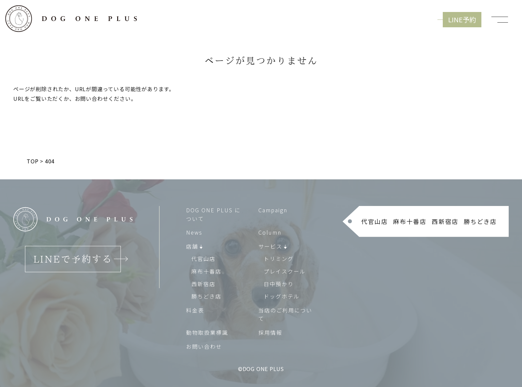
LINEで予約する (73, 259)
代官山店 (203, 259)
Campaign (272, 210)
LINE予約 (462, 19)
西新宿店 (203, 284)
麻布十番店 (206, 271)
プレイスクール (285, 271)
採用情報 (270, 332)
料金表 (195, 310)
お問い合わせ (204, 346)
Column (269, 232)
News (194, 232)
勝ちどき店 (206, 296)
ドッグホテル (282, 296)
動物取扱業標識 (207, 332)
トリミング (279, 259)
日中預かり (279, 284)
